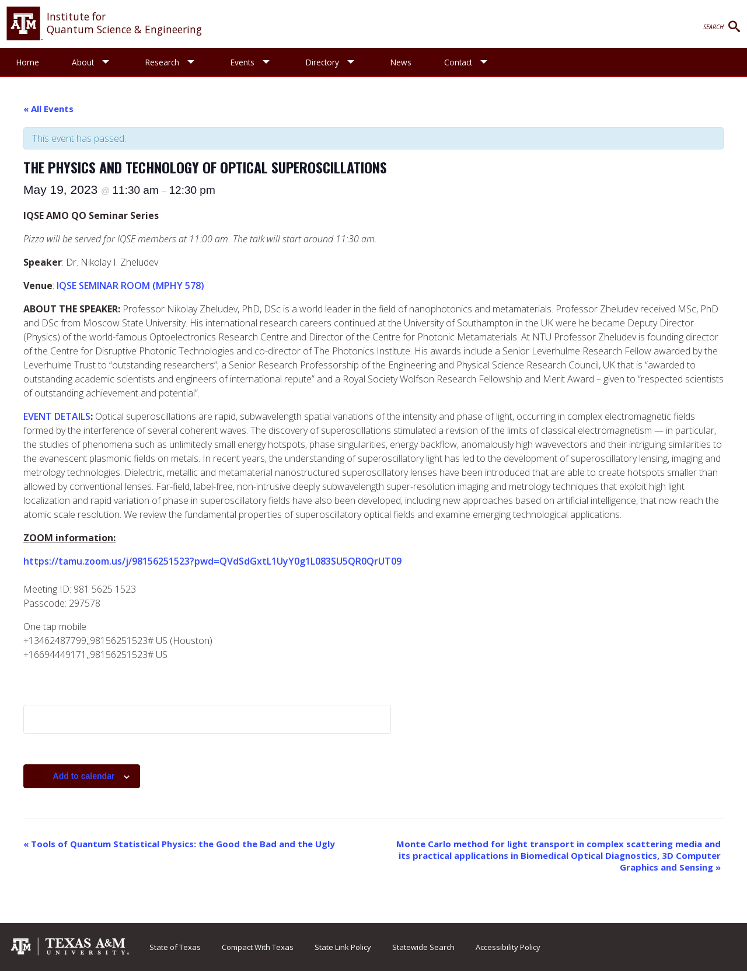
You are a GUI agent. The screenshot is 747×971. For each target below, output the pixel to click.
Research (162, 62)
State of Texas (175, 947)
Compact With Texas (258, 947)
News (400, 62)
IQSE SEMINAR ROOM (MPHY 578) (130, 285)
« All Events (48, 108)
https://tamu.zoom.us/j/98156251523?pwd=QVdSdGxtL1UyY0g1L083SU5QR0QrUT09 (212, 561)
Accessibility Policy (508, 947)
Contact (458, 62)
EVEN (34, 416)
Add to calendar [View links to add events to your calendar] (84, 776)
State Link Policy (343, 947)
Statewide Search (423, 947)
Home (27, 62)
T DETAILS (68, 416)
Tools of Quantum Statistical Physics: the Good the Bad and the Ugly (179, 844)
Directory (322, 62)
